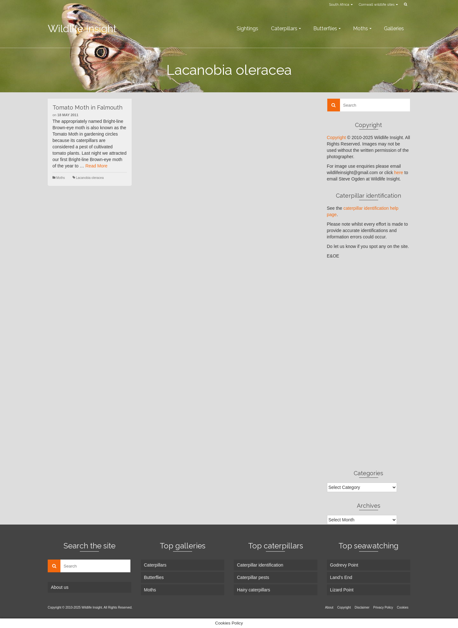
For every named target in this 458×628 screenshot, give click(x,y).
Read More (97, 165)
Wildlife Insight (82, 28)
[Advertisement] (369, 364)
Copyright (336, 137)
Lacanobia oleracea (90, 178)
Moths (60, 178)
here (398, 172)
